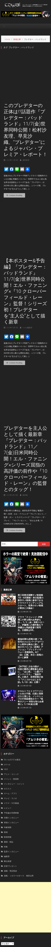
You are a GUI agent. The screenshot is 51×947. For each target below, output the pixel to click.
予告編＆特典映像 (11, 752)
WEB (6, 709)
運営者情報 (14, 944)
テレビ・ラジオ (10, 738)
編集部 (7, 796)
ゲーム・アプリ (10, 733)
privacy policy (25, 944)
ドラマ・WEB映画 (11, 742)
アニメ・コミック (11, 713)
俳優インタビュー (11, 757)
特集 (6, 786)
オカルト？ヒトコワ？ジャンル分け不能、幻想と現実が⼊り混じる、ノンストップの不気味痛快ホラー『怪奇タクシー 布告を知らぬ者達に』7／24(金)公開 (31, 637)
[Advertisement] (25, 847)
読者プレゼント (10, 805)
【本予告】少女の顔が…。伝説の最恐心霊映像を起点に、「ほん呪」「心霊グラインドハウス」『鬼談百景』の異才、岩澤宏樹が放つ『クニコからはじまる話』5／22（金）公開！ (30, 614)
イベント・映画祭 (11, 718)
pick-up (7, 704)
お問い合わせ (38, 944)
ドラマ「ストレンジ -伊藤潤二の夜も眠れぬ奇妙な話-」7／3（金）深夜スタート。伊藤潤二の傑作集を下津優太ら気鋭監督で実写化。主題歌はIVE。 (31, 563)
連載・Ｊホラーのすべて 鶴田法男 (19, 815)
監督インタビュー (11, 791)
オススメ (7, 728)
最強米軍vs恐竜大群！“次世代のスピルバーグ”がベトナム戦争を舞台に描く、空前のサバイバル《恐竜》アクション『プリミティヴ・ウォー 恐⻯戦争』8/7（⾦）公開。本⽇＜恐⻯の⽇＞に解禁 (31, 588)
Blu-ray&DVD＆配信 (12, 699)
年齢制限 (7, 767)
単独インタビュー (11, 762)
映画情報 (7, 776)
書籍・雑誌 (8, 781)
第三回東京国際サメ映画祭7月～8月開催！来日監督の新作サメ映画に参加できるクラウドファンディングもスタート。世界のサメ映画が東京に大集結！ (30, 541)
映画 (6, 771)
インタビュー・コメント (14, 723)
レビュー (7, 747)
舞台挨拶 (7, 801)
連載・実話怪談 (10, 810)
